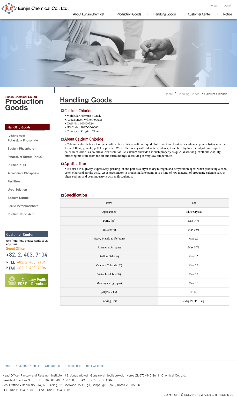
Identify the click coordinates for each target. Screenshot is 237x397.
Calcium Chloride (215, 94)
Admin (228, 5)
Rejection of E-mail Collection (86, 365)
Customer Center (27, 365)
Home (169, 94)
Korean (213, 5)
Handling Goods (189, 94)
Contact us (52, 365)
